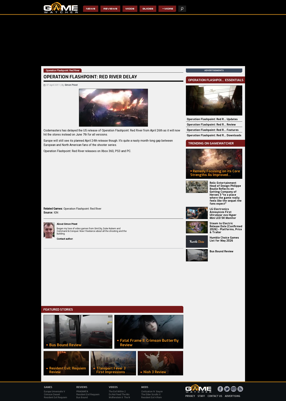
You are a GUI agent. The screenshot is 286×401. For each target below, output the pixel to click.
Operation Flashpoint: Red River (82, 208)
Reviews (110, 9)
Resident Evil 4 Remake (153, 397)
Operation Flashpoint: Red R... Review (211, 124)
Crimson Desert (52, 394)
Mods (129, 9)
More (168, 9)
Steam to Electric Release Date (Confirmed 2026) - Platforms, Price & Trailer (226, 228)
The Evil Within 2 (117, 391)
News (90, 9)
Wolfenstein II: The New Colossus (126, 397)
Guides (148, 9)
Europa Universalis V (54, 391)
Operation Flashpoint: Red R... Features (213, 130)
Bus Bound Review (221, 251)
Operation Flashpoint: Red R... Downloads (214, 135)
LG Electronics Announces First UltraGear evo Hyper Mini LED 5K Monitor (223, 213)
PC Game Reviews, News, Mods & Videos (61, 7)
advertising (232, 396)
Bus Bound (82, 397)
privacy (190, 396)
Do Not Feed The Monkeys (122, 394)
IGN (56, 212)
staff (201, 396)
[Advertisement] (113, 276)
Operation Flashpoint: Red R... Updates (212, 119)
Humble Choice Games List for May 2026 (224, 239)
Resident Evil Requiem (55, 397)
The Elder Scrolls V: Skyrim (154, 394)
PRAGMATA (82, 391)
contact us (215, 396)
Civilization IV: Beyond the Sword (158, 391)
